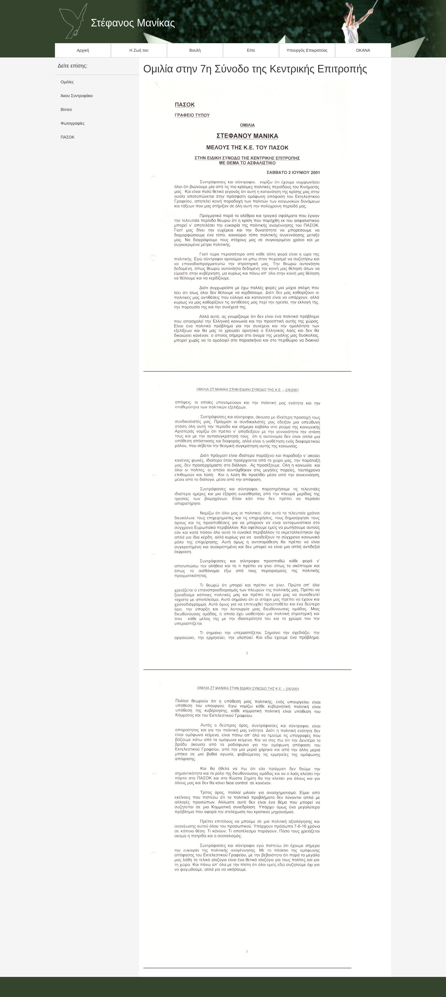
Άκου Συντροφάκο (77, 95)
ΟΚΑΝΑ (363, 50)
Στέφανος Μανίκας (133, 23)
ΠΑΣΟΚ (67, 137)
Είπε (251, 50)
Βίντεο (66, 109)
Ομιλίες (67, 82)
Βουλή (195, 50)
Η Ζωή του (139, 50)
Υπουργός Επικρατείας (307, 50)
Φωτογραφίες (72, 123)
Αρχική (83, 50)
